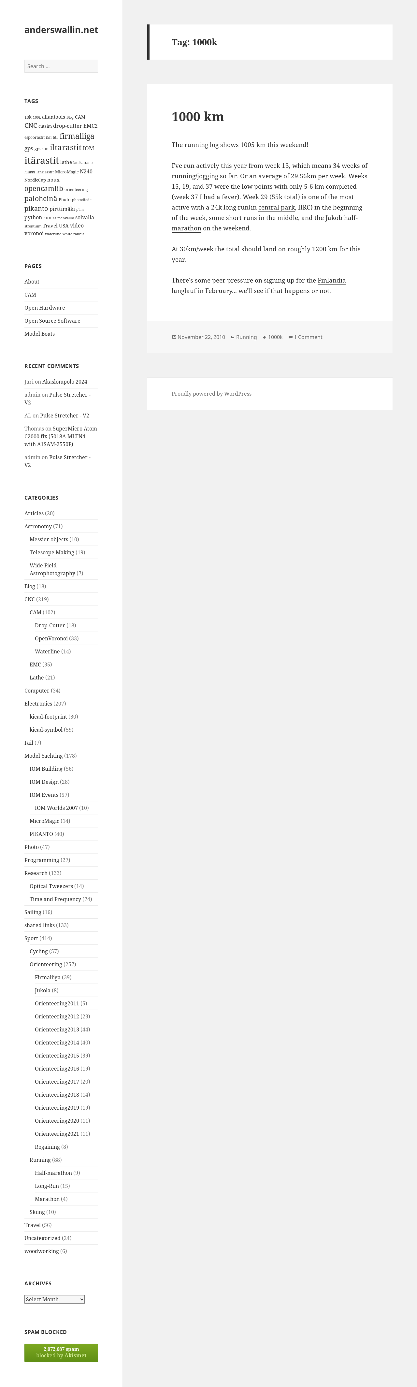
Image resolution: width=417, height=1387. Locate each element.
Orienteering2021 (57, 1133)
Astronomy (38, 526)
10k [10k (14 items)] (28, 117)
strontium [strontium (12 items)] (32, 226)
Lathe (37, 677)
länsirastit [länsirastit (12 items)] (45, 171)
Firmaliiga (48, 977)
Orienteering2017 (57, 1081)
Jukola (42, 990)
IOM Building (46, 768)
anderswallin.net (61, 29)
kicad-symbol (46, 729)
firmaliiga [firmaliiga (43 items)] (77, 136)
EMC (35, 664)
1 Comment (308, 337)
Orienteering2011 (57, 1003)
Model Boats (39, 333)
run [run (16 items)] (47, 217)
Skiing (37, 1212)
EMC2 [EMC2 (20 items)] (90, 125)
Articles (34, 513)
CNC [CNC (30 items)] (30, 125)
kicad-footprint (48, 716)
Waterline (47, 651)
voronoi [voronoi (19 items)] (34, 233)
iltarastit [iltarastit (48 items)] (65, 147)
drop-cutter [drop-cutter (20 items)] (67, 125)
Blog (29, 586)
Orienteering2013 (57, 1029)
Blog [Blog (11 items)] (70, 117)
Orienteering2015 (57, 1055)
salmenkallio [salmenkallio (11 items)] (63, 218)
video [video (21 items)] (77, 225)
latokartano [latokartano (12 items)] (83, 162)
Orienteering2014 (57, 1042)
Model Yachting (43, 755)
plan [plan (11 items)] (80, 209)
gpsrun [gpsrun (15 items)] (42, 149)
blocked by (61, 1352)
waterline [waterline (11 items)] (53, 234)
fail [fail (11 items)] (48, 137)
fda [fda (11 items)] (55, 137)
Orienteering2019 (57, 1107)
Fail (28, 742)
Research (36, 873)
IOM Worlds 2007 (56, 807)
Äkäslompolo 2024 (64, 381)
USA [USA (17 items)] (64, 225)
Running (40, 1159)
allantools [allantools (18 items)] (53, 116)
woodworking (41, 1251)
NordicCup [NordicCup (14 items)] (35, 180)
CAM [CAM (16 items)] (80, 117)
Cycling (39, 951)
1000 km (198, 116)
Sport (31, 938)
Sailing (32, 912)
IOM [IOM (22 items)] (88, 148)
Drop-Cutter (50, 625)
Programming (41, 860)
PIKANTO (41, 834)
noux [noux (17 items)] (53, 179)
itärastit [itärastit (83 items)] (41, 160)
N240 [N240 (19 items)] (86, 171)
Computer (37, 690)
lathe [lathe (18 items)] (66, 162)
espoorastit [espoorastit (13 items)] (34, 137)
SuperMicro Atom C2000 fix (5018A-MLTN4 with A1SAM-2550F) (60, 436)
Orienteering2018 (57, 1094)
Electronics (38, 703)
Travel (32, 1225)
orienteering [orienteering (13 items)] (76, 189)
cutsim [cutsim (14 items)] (45, 126)
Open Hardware (44, 307)
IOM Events (44, 794)
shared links (39, 925)
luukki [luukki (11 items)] (29, 172)
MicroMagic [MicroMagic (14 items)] (67, 172)
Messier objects (49, 539)
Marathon (47, 1199)
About (31, 281)
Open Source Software (52, 320)
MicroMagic (44, 821)
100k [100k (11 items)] (37, 117)
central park (276, 207)
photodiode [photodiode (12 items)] (82, 199)
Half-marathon (53, 1172)
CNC (29, 599)
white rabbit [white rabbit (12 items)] (73, 233)
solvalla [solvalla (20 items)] (84, 217)
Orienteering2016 (57, 1068)
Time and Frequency (55, 899)
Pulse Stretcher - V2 (64, 415)
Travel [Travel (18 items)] (50, 225)
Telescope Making (52, 552)
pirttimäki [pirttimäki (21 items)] (62, 208)
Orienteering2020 (57, 1120)
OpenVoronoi (51, 638)
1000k (275, 337)
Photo (31, 847)
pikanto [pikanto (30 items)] (36, 208)
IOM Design (44, 781)
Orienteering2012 (57, 1016)
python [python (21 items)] (33, 217)
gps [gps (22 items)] (28, 148)
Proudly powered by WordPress (212, 393)
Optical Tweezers (51, 886)
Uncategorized (42, 1238)
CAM (30, 294)
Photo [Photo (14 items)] (65, 199)
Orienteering (46, 964)
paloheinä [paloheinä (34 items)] (40, 198)
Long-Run (47, 1186)
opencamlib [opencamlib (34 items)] (43, 188)
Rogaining (47, 1146)
